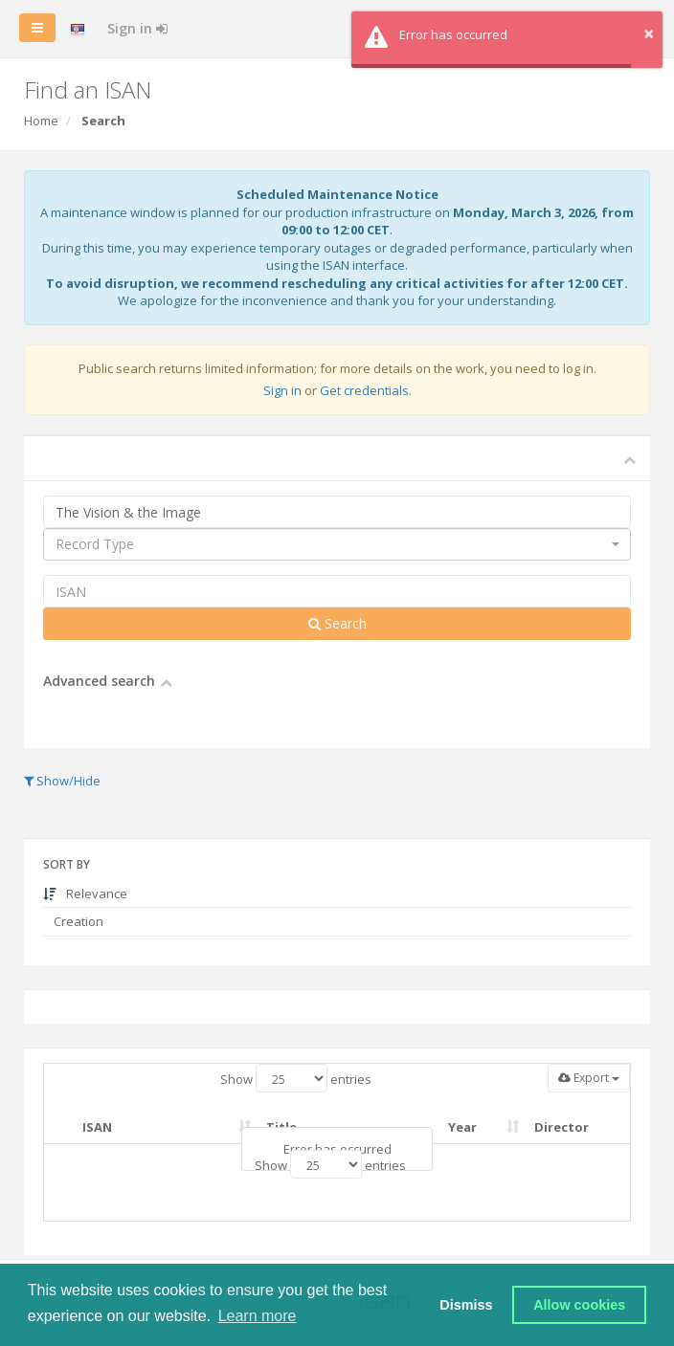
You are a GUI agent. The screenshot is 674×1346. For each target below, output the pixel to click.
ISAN (97, 1127)
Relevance (85, 893)
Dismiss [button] (465, 1305)
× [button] (648, 33)
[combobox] (337, 544)
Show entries (295, 1078)
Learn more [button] (257, 1316)
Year (462, 1127)
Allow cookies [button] (579, 1305)
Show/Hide (62, 780)
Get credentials (364, 390)
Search (337, 623)
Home (41, 120)
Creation (77, 921)
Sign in (137, 28)
